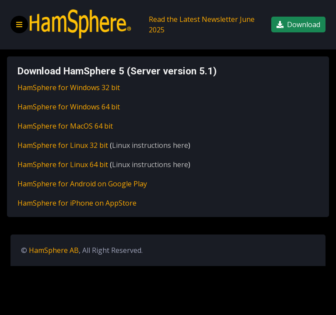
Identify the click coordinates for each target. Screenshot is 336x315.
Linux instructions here (150, 145)
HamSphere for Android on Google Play (82, 184)
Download (298, 24)
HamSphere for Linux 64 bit (63, 164)
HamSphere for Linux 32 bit (63, 145)
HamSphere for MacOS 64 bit (65, 126)
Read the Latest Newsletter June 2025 (202, 24)
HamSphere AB (54, 250)
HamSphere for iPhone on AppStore (77, 203)
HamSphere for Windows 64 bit (69, 107)
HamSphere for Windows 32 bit (69, 87)
